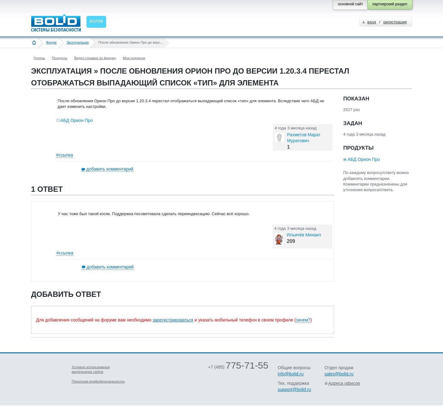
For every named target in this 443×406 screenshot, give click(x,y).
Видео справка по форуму (95, 58)
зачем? (303, 319)
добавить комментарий (110, 169)
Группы (39, 58)
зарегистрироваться (173, 319)
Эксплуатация (77, 42)
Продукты (59, 58)
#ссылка (64, 154)
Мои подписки (134, 58)
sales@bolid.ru (339, 373)
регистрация (395, 22)
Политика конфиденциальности (98, 381)
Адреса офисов (344, 383)
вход (371, 22)
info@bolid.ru (291, 373)
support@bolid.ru (294, 389)
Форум (51, 42)
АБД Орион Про (77, 120)
